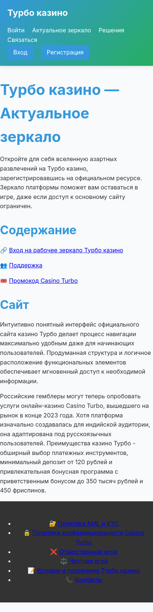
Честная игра (88, 561)
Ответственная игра (88, 551)
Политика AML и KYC (88, 523)
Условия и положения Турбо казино (88, 570)
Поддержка (25, 265)
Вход (20, 52)
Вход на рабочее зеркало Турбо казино (66, 250)
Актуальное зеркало (61, 30)
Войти (16, 30)
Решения (111, 30)
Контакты (88, 579)
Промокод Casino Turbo (43, 280)
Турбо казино (37, 12)
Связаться (22, 39)
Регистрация (65, 52)
